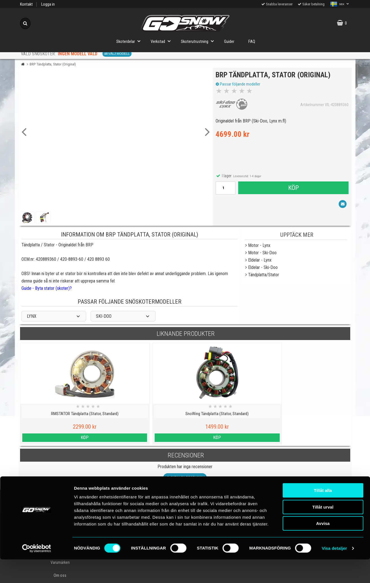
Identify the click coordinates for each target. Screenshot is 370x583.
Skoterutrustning (199, 41)
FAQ (251, 41)
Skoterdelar (130, 41)
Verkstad (162, 41)
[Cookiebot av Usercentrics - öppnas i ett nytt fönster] (36, 572)
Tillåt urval (323, 530)
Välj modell (117, 53)
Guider (229, 41)
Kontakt (26, 4)
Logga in (48, 4)
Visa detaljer (334, 571)
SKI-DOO (103, 316)
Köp (293, 189)
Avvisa (323, 547)
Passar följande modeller (239, 85)
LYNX (31, 316)
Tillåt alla (323, 514)
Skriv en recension (185, 477)
